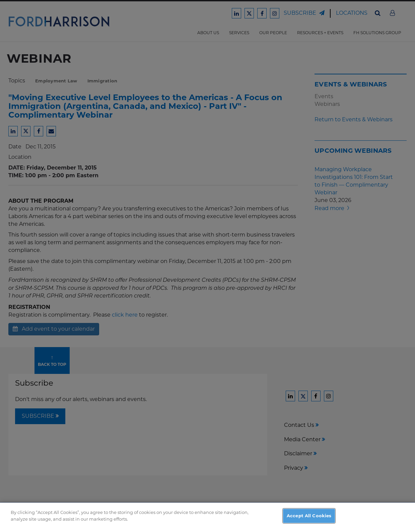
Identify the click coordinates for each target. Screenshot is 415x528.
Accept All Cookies (309, 518)
